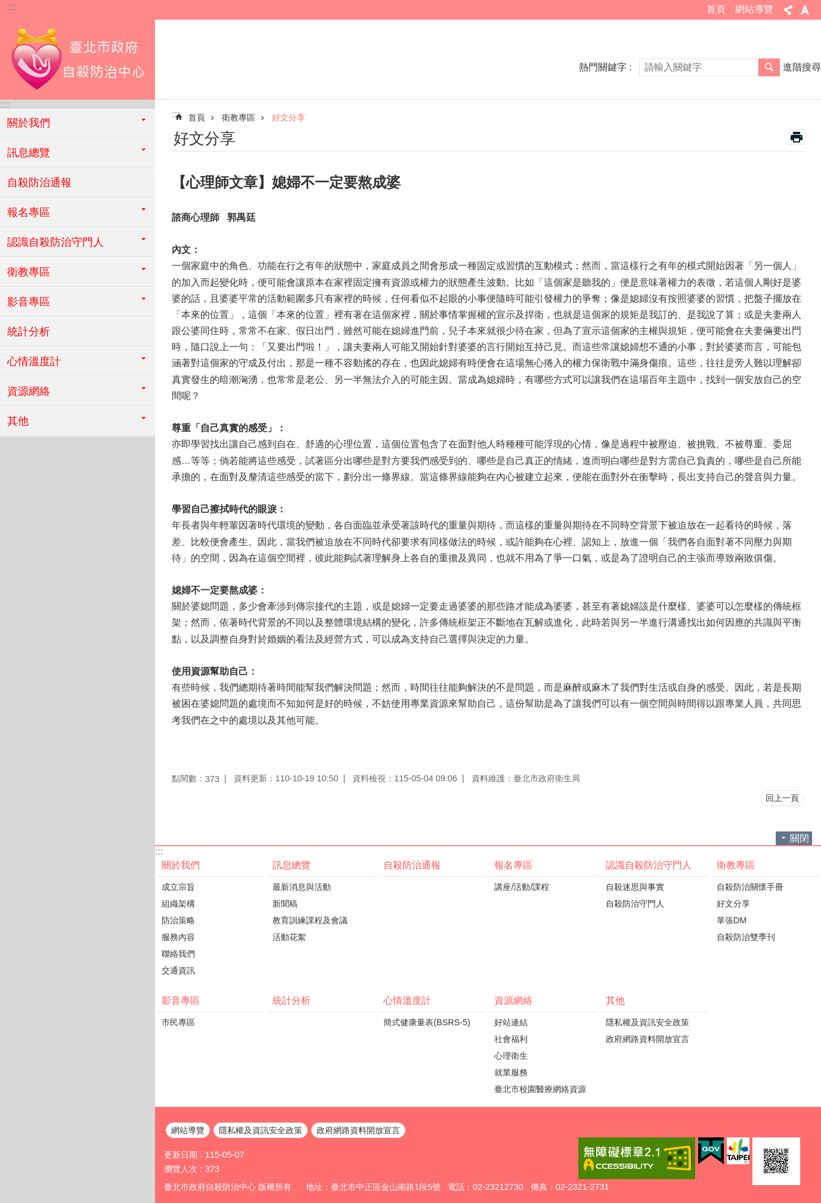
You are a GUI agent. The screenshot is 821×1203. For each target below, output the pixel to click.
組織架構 (178, 903)
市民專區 (178, 1022)
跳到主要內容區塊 (6, 6)
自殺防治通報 (39, 182)
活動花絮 (289, 937)
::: (13, 7)
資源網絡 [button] (28, 391)
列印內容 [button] (796, 137)
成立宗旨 (178, 887)
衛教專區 (238, 117)
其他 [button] (18, 421)
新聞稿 (285, 903)
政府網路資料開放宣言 (647, 1039)
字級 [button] (805, 10)
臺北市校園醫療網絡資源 (540, 1089)
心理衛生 (511, 1055)
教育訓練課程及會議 (310, 920)
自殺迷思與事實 (635, 887)
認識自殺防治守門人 (649, 865)
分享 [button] (788, 10)
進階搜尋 (802, 67)
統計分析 (28, 332)
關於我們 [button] (28, 123)
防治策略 (178, 920)
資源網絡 (513, 1000)
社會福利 (511, 1039)
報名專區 (513, 865)
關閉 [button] (799, 838)
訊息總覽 (291, 865)
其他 (615, 1000)
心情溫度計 (407, 1000)
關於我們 (181, 865)
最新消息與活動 (301, 887)
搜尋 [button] (769, 67)
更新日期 (180, 1154)
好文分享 (288, 117)
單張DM (731, 920)
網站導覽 (754, 9)
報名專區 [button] (28, 212)
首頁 (716, 9)
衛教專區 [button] (28, 272)
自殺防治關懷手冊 (750, 887)
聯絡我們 (178, 953)
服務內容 (178, 937)
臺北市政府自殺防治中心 (77, 58)
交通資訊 (178, 970)
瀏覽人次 (180, 1169)
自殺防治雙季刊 (746, 937)
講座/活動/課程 (521, 887)
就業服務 (511, 1072)
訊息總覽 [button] (28, 153)
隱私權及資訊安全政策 (647, 1022)
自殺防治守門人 (635, 903)
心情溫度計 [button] (34, 361)
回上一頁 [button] (782, 798)
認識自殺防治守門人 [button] (55, 242)
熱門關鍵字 (603, 67)
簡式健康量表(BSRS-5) (426, 1022)
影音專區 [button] (28, 302)
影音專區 (181, 1000)
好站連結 (511, 1022)
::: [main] (175, 114)
